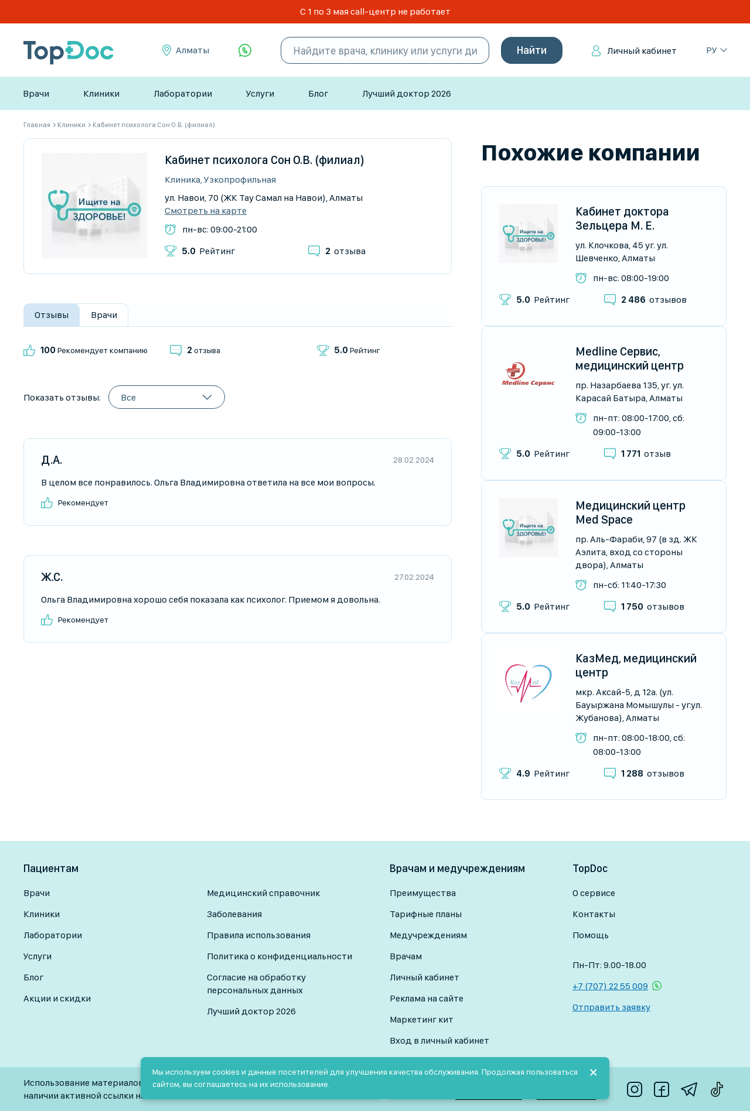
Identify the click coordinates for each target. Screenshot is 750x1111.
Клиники (101, 93)
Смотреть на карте (206, 211)
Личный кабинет (642, 50)
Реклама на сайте (426, 998)
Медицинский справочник (263, 892)
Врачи (36, 93)
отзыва (345, 251)
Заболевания (234, 913)
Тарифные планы (426, 913)
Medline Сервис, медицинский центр (629, 358)
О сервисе (593, 892)
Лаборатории (183, 93)
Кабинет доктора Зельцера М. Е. (622, 218)
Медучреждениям (428, 935)
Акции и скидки (57, 998)
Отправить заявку (611, 1007)
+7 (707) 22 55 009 (610, 986)
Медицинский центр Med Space (630, 512)
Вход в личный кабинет (439, 1040)
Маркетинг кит (422, 1019)
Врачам (406, 956)
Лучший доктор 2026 (406, 93)
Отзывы (52, 314)
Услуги (260, 93)
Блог (318, 93)
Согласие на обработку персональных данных (256, 984)
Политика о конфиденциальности (279, 956)
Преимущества (423, 892)
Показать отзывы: (62, 397)
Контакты (593, 913)
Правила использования (259, 935)
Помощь (590, 935)
